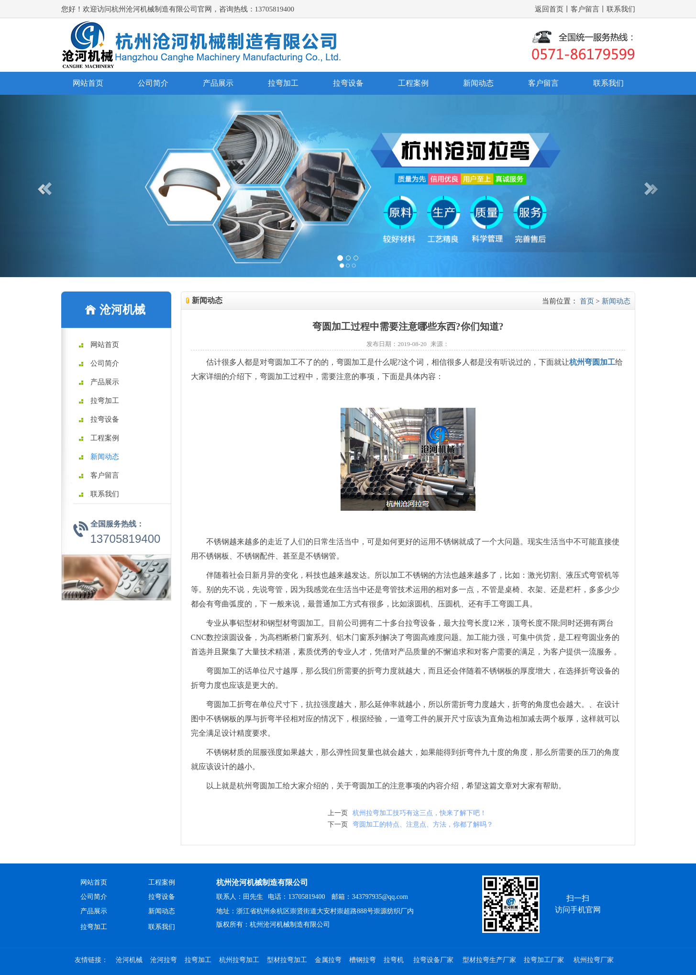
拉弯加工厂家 (545, 960)
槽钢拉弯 (362, 960)
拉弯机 (395, 960)
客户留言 (585, 9)
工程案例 (413, 83)
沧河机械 (129, 960)
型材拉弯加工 (287, 960)
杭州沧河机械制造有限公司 (262, 882)
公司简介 (153, 83)
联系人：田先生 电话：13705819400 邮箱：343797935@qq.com (312, 896)
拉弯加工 (283, 83)
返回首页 (549, 9)
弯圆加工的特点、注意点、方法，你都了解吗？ (423, 824)
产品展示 (218, 83)
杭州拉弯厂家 (594, 960)
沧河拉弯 (163, 960)
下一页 (338, 824)
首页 (587, 301)
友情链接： (91, 960)
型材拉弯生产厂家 (489, 960)
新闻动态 (478, 83)
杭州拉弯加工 (239, 960)
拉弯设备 (348, 83)
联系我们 (621, 9)
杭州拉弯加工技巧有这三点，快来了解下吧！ (419, 813)
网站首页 (88, 83)
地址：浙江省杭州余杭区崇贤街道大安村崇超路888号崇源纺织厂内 (315, 911)
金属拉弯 (328, 960)
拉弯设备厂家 (434, 960)
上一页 (338, 813)
